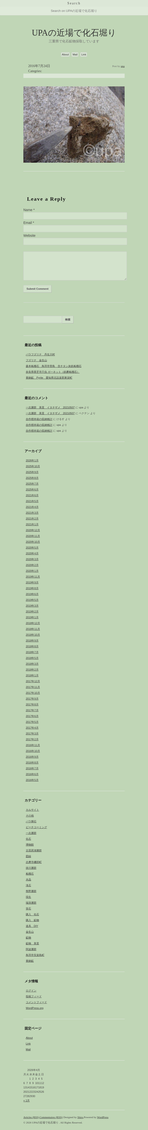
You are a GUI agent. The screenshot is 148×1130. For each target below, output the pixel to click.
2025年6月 (32, 489)
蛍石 (28, 908)
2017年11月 (33, 687)
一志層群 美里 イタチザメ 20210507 (50, 407)
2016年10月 (33, 750)
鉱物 (28, 937)
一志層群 (31, 833)
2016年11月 (33, 745)
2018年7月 (32, 652)
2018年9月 (32, 640)
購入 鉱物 (32, 920)
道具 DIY (32, 925)
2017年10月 (33, 692)
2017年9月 (32, 698)
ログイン (31, 990)
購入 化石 (32, 914)
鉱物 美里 (32, 943)
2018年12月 (33, 623)
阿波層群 (31, 949)
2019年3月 (32, 605)
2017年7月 (32, 710)
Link (83, 54)
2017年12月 (33, 681)
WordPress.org (34, 1008)
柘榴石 (30, 873)
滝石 (28, 885)
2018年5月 (32, 658)
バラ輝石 (31, 821)
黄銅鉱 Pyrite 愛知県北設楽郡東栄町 (49, 377)
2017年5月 (32, 721)
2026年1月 (32, 460)
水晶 (28, 879)
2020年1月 (32, 570)
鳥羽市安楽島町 (35, 955)
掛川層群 (31, 867)
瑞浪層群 (31, 902)
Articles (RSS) (31, 1117)
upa (123, 66)
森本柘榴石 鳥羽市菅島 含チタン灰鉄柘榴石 (53, 366)
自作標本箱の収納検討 (39, 419)
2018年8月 (32, 646)
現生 (28, 896)
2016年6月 (32, 774)
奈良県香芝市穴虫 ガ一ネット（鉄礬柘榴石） (53, 371)
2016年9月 (32, 756)
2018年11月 (33, 628)
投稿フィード (34, 996)
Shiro (80, 1117)
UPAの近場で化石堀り (74, 33)
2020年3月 (32, 559)
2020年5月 (32, 547)
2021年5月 (32, 501)
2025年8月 (32, 477)
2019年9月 (32, 582)
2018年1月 (32, 675)
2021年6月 (32, 495)
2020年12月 (33, 530)
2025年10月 (33, 466)
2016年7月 (32, 768)
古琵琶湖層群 (34, 850)
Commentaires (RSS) (51, 1117)
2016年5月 (32, 780)
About (65, 54)
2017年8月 (32, 704)
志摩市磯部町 (34, 862)
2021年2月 (32, 518)
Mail (75, 54)
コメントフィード (36, 1002)
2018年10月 (33, 634)
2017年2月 (32, 739)
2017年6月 (32, 716)
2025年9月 (32, 472)
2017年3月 (32, 733)
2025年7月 (32, 483)
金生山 (30, 931)
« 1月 (26, 1100)
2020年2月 (32, 565)
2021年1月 (32, 524)
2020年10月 (33, 541)
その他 (30, 815)
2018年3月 (32, 663)
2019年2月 (32, 611)
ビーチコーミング (36, 827)
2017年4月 (32, 727)
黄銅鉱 (30, 960)
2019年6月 (32, 594)
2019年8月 (32, 588)
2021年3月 (32, 512)
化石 (28, 838)
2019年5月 (32, 599)
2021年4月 (32, 506)
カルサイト (32, 809)
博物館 (30, 844)
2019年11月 (33, 576)
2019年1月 (32, 617)
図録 (28, 856)
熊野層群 (31, 891)
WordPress (102, 1117)
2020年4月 (32, 553)
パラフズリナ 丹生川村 (40, 354)
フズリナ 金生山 (36, 360)
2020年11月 (33, 535)
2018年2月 (32, 669)
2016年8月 (32, 762)
